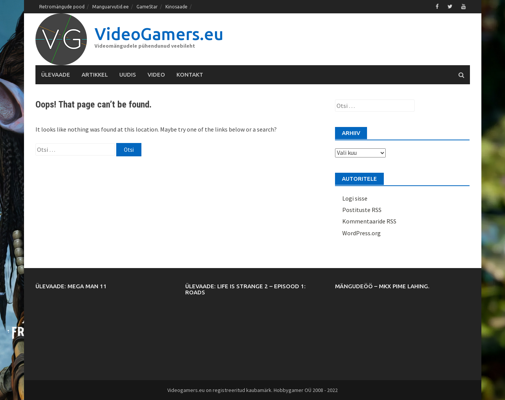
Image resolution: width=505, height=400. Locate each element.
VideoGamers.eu (159, 33)
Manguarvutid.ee (110, 6)
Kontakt (189, 74)
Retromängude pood (62, 6)
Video (156, 74)
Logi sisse (354, 198)
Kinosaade (176, 6)
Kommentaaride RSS (369, 221)
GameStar (147, 6)
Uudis (127, 74)
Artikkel (95, 74)
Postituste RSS (362, 210)
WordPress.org (361, 233)
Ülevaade (55, 74)
